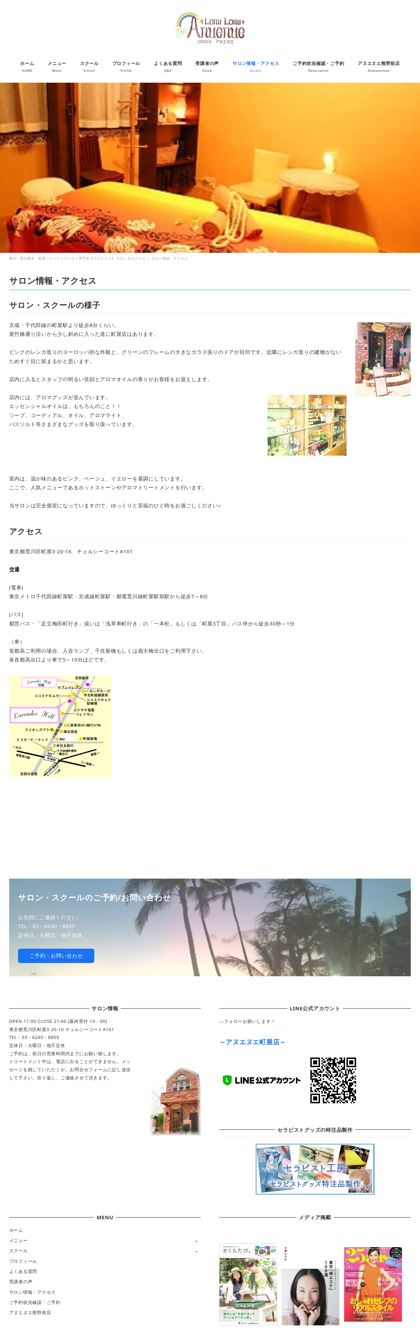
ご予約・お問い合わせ (56, 955)
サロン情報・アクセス (32, 1292)
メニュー (18, 1240)
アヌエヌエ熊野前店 (30, 1312)
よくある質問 (23, 1271)
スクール (18, 1250)
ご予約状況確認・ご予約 (35, 1302)
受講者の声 (21, 1281)
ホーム (16, 1230)
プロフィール (23, 1261)
